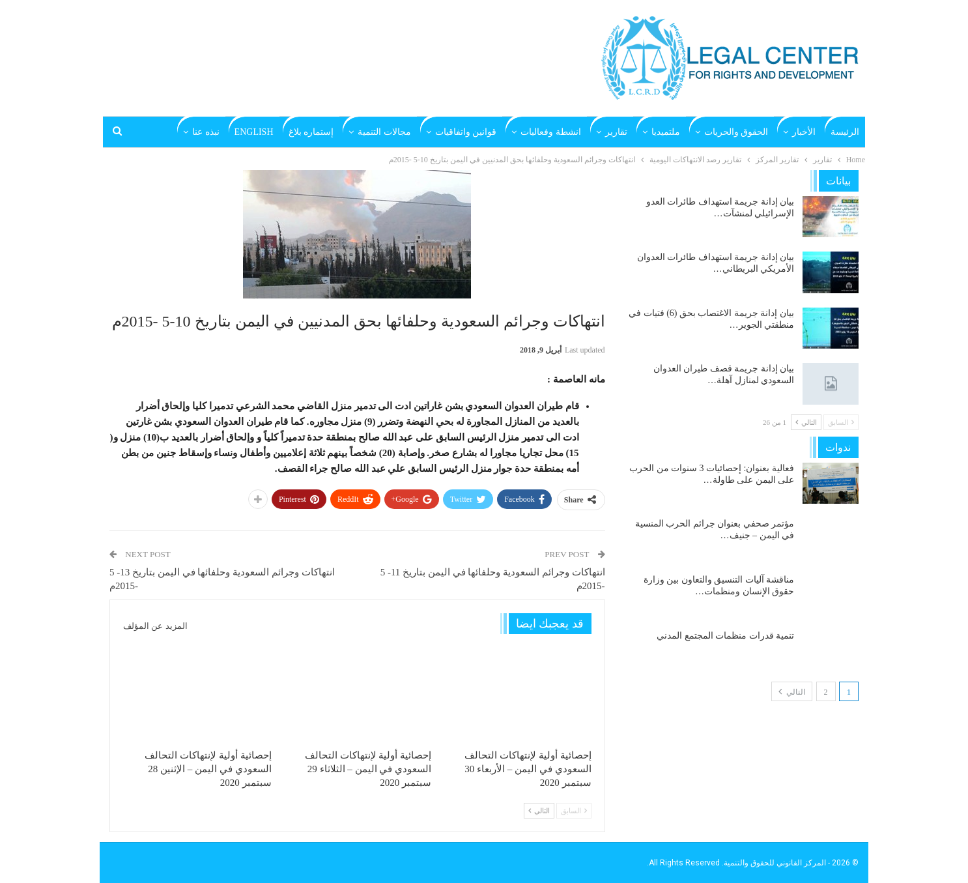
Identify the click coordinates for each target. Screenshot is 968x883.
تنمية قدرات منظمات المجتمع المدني (725, 636)
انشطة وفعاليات (550, 132)
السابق (574, 811)
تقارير (616, 132)
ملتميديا (665, 132)
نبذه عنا (206, 132)
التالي (539, 811)
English (254, 132)
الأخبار (804, 132)
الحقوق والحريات (736, 132)
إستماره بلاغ (311, 132)
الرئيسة (845, 132)
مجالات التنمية (384, 132)
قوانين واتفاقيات (466, 132)
